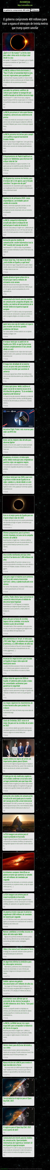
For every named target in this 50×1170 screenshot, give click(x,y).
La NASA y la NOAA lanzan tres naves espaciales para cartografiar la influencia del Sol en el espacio (17, 1025)
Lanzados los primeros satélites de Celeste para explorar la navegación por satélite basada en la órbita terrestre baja (18, 92)
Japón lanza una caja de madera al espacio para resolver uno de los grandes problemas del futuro (18, 326)
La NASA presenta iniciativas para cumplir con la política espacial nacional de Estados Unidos (18, 136)
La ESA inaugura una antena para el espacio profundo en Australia (15, 835)
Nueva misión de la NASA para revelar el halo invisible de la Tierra (17, 1063)
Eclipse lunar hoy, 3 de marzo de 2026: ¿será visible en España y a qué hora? (17, 261)
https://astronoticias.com (25, 5)
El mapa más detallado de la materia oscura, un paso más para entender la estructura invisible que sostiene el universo (16, 368)
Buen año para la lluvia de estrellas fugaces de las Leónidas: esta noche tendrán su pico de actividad (16, 621)
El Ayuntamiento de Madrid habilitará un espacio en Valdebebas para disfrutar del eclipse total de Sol (17, 158)
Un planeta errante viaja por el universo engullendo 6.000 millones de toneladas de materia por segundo (17, 914)
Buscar (35, 10)
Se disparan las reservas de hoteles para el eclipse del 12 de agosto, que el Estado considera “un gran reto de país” (18, 180)
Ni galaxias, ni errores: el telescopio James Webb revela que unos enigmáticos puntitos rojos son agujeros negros (18, 459)
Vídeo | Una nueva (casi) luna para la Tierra (18, 949)
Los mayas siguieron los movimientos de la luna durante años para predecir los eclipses (18, 705)
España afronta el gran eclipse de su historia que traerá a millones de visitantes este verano (16, 279)
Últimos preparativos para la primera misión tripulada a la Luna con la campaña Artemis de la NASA (18, 535)
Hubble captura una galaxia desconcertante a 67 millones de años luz (18, 982)
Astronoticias (25, 1)
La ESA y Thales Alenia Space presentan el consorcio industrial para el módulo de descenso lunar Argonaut (18, 599)
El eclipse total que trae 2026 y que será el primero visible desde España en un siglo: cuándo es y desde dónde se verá (17, 479)
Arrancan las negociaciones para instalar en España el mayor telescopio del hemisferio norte (17, 661)
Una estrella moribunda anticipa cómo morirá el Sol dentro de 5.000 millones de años (18, 557)
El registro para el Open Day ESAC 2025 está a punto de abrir (17, 1128)
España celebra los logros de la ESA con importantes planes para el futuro (17, 759)
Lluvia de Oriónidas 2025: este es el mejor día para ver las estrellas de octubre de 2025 (18, 723)
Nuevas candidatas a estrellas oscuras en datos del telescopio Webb (18, 932)
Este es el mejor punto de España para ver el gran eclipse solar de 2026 (18, 516)
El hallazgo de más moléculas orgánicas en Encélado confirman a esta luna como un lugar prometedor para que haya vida (17, 778)
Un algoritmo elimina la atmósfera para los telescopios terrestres (17, 962)
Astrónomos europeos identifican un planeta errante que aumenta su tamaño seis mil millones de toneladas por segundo (17, 876)
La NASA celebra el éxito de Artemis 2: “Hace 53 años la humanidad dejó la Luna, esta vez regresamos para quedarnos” (18, 73)
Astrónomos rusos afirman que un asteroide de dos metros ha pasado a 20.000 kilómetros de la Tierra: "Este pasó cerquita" (18, 1002)
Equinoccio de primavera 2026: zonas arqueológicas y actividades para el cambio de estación (16, 200)
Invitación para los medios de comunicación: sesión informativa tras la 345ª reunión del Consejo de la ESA (18, 242)
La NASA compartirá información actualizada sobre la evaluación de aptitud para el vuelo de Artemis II (15, 222)
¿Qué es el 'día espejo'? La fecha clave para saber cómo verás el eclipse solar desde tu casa (17, 55)
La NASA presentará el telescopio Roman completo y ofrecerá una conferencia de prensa (18, 114)
